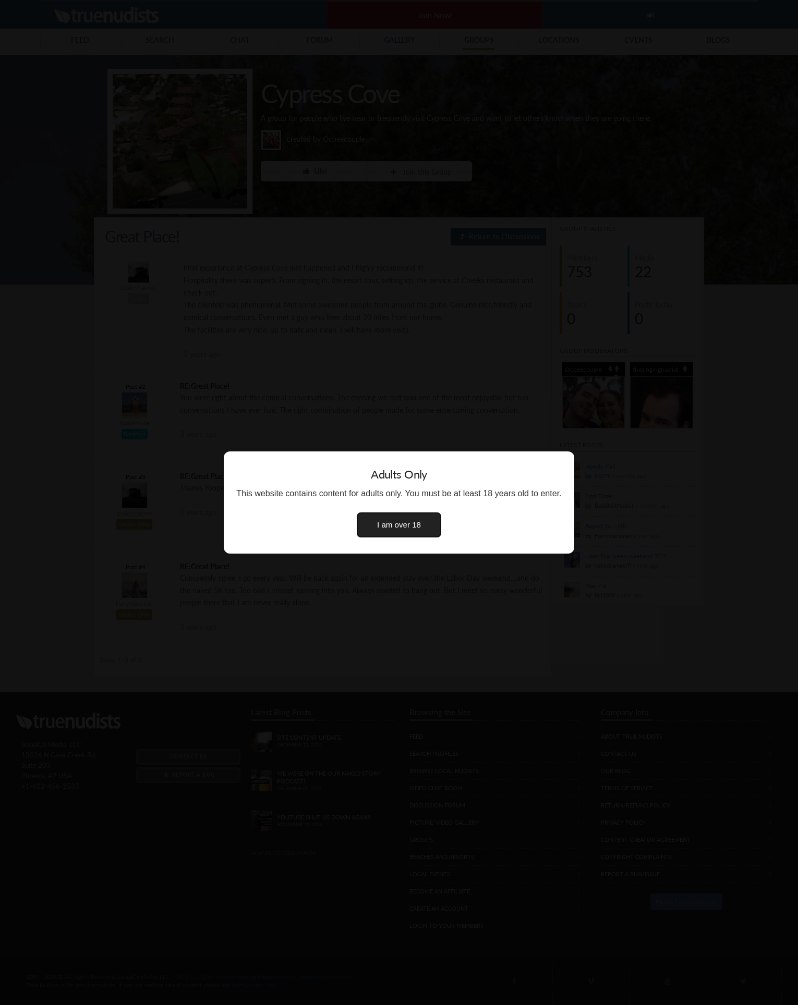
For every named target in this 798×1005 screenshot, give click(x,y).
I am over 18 (399, 524)
